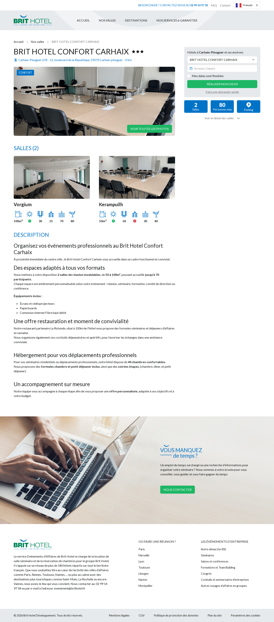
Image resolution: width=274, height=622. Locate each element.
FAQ (214, 5)
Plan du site (215, 615)
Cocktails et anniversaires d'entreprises (225, 579)
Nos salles (107, 20)
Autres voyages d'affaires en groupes (224, 585)
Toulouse (144, 567)
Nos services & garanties (176, 20)
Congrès (206, 573)
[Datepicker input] (222, 68)
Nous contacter (177, 489)
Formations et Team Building (218, 567)
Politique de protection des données (176, 615)
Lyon (141, 561)
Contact (225, 5)
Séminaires (207, 555)
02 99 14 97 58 (199, 5)
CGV (142, 615)
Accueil (83, 20)
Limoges (144, 573)
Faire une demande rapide (222, 92)
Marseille (144, 555)
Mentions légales (119, 615)
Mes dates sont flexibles (208, 76)
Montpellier (146, 585)
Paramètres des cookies (245, 615)
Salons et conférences (214, 561)
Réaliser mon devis (222, 84)
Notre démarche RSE (213, 549)
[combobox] (247, 5)
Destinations (136, 20)
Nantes (143, 579)
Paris (142, 549)
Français (244, 5)
